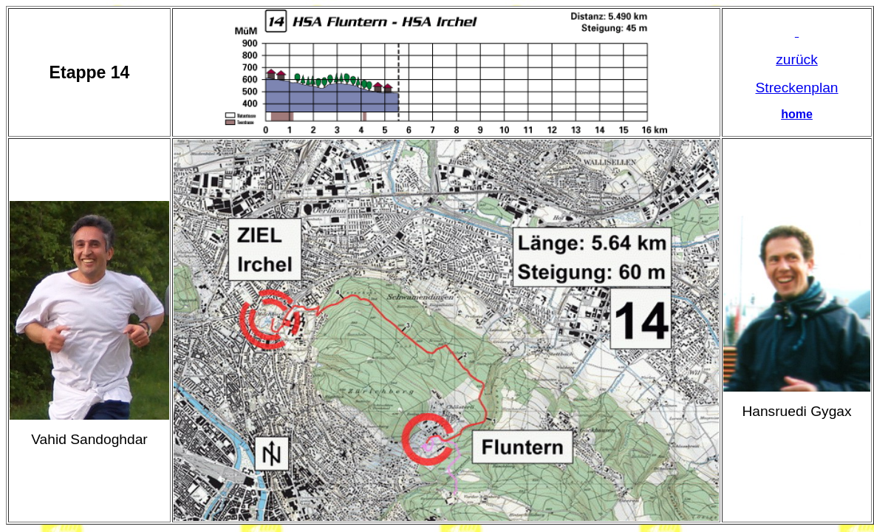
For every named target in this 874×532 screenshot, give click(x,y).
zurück (797, 59)
